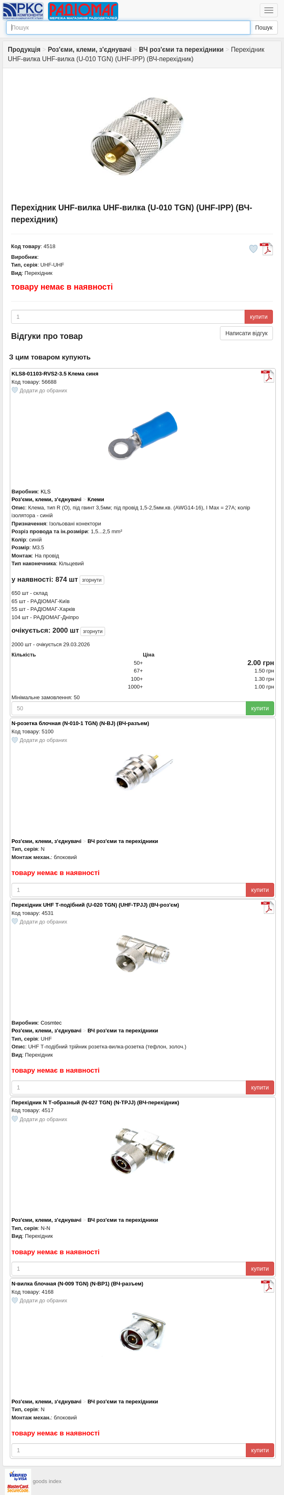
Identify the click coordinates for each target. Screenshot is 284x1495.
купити (259, 316)
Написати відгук (246, 333)
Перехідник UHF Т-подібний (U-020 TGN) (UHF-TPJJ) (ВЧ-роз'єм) (95, 905)
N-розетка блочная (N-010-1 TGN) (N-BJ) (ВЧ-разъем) (80, 723)
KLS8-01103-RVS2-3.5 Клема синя (54, 374)
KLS (46, 491)
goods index (47, 1481)
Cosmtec (51, 1023)
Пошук (264, 27)
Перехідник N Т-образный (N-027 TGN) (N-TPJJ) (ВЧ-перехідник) (95, 1102)
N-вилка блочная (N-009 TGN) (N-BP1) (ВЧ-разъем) (77, 1284)
